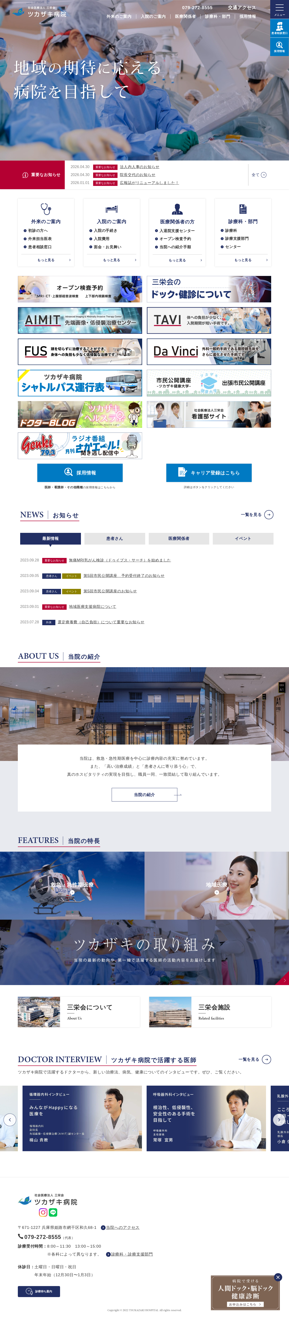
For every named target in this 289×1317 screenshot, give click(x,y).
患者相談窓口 (40, 247)
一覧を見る (251, 515)
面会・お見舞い (108, 247)
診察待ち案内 (43, 1291)
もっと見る (46, 260)
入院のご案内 (153, 16)
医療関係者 (185, 16)
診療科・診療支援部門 (132, 1254)
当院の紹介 (144, 795)
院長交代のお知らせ (137, 175)
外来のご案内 (119, 16)
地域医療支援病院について (92, 607)
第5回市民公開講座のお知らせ (110, 591)
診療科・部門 (217, 16)
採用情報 (248, 16)
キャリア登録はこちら (215, 473)
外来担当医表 (40, 239)
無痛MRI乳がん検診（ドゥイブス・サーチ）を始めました (120, 560)
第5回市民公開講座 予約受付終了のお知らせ (124, 576)
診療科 (231, 231)
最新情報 (50, 539)
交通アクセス (242, 7)
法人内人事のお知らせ (139, 167)
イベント (243, 539)
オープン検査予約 (175, 239)
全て (256, 175)
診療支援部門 (237, 239)
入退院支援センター (177, 231)
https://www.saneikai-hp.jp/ (79, 1012)
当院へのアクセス (123, 1228)
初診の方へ (38, 231)
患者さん (114, 539)
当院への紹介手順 (175, 247)
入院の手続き (106, 231)
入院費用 (102, 239)
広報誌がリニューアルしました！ (149, 183)
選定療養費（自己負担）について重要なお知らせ (101, 622)
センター (233, 247)
